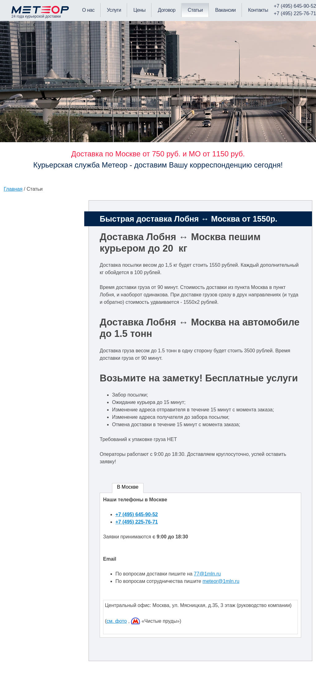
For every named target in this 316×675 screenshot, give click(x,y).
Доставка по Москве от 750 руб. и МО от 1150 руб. (158, 154)
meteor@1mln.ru (220, 581)
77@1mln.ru (207, 573)
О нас (88, 10)
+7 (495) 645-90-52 (136, 514)
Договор (166, 10)
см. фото (116, 621)
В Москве (128, 487)
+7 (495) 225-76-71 (136, 521)
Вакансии (225, 10)
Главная (13, 189)
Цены (139, 10)
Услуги (114, 10)
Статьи (195, 10)
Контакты (258, 10)
